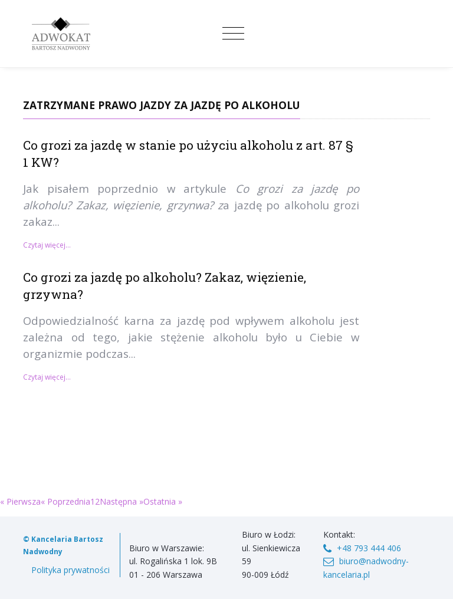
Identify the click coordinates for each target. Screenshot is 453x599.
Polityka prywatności (70, 569)
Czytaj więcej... (47, 245)
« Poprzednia (65, 501)
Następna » (121, 501)
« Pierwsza (20, 501)
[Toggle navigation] (233, 33)
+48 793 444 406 (369, 548)
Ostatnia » (162, 501)
